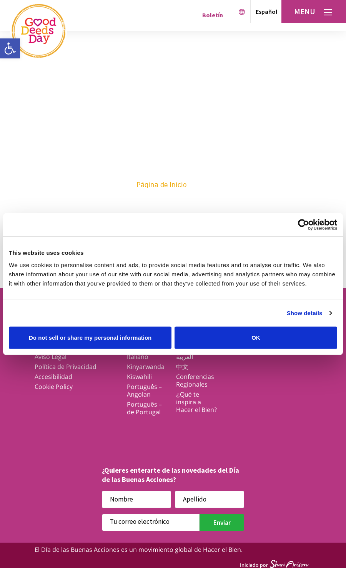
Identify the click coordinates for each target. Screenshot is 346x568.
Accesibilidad (53, 376)
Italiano (137, 356)
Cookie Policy (54, 386)
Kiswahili (139, 376)
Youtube (203, 432)
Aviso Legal (51, 356)
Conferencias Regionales (195, 380)
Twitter (143, 432)
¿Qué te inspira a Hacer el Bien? (196, 402)
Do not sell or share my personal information (90, 337)
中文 (182, 366)
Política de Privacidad (65, 366)
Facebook (113, 432)
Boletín (212, 15)
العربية (184, 356)
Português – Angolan (144, 390)
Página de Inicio (161, 185)
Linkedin (233, 432)
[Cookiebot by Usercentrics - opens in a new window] (303, 225)
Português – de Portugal (144, 408)
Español (266, 11)
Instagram (173, 432)
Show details (305, 313)
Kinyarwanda (146, 366)
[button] (10, 48)
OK (255, 337)
